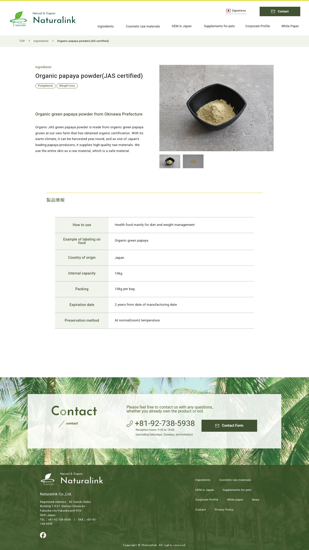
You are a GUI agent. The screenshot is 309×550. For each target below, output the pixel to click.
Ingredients (202, 480)
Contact (200, 509)
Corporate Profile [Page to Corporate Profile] (257, 26)
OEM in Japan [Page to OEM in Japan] (182, 26)
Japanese (236, 10)
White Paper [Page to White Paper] (290, 26)
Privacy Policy (224, 509)
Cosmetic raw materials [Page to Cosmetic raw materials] (143, 26)
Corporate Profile (206, 499)
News (255, 499)
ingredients (40, 41)
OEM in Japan (204, 490)
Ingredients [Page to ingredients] (106, 26)
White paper (235, 499)
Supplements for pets (237, 490)
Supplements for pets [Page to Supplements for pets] (219, 26)
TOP (22, 41)
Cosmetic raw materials (235, 480)
